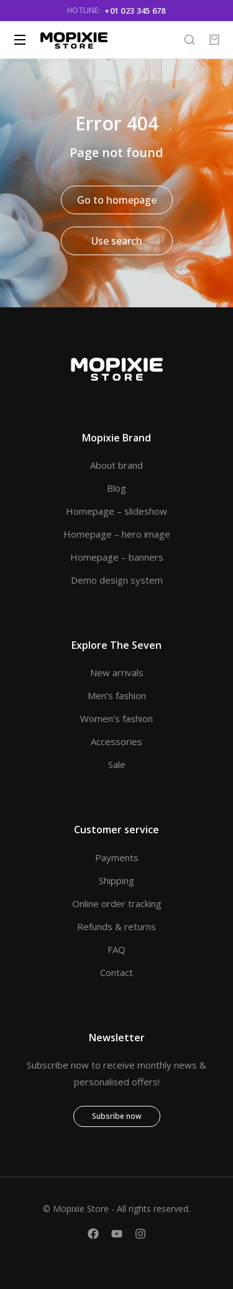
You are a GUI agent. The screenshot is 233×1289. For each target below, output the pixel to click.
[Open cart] (214, 40)
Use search (116, 241)
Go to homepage (117, 200)
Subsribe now (117, 1116)
